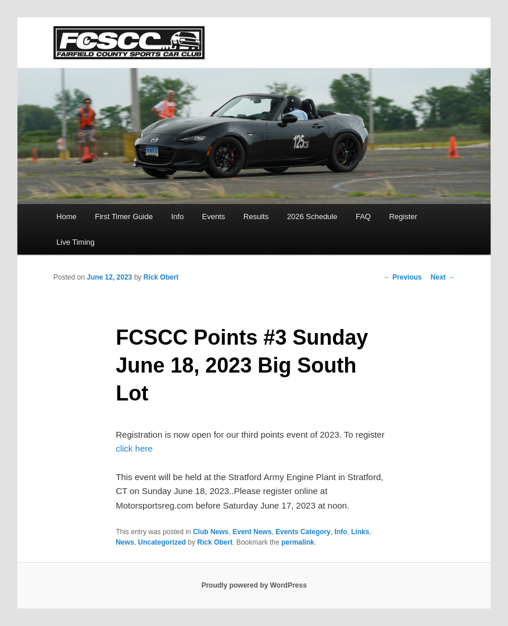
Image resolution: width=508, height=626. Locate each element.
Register (403, 216)
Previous (403, 277)
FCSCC (129, 42)
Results (256, 216)
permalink (297, 542)
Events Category (303, 532)
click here (134, 448)
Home (66, 216)
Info (177, 216)
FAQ (363, 216)
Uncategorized (162, 542)
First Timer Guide (124, 216)
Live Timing (75, 242)
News (125, 542)
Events (214, 216)
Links (360, 532)
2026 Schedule (312, 216)
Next (443, 277)
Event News (251, 532)
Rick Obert (161, 277)
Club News (210, 532)
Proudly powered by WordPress (253, 585)
